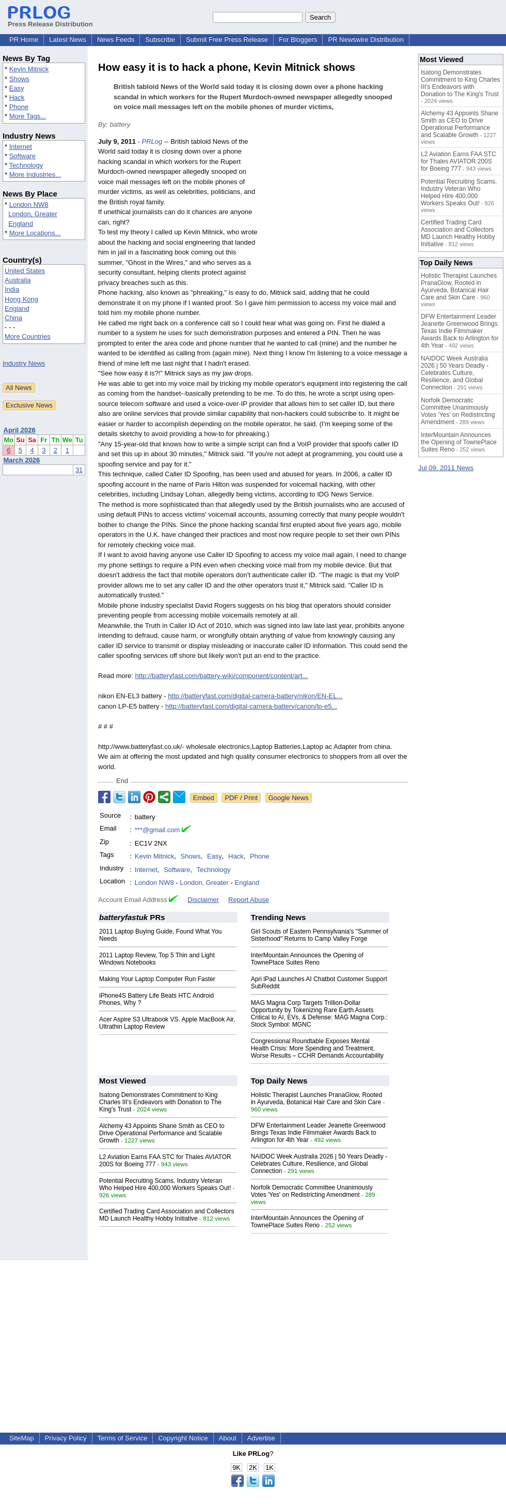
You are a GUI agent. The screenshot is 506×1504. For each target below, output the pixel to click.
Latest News (67, 39)
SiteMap (21, 1438)
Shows (19, 79)
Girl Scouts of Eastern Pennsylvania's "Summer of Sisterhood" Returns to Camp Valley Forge (319, 935)
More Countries (28, 336)
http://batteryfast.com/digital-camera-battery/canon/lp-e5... (251, 706)
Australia (18, 280)
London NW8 (29, 204)
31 (79, 470)
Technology (26, 165)
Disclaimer (203, 900)
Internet (20, 147)
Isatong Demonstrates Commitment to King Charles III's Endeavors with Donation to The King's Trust (160, 1102)
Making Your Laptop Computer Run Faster (157, 979)
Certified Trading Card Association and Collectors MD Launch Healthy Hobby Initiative (166, 1215)
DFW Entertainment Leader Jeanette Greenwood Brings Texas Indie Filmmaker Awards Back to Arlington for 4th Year (318, 1133)
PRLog (152, 141)
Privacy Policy (66, 1438)
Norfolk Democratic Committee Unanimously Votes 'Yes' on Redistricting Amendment (312, 1191)
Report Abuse (248, 900)
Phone (19, 107)
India (12, 289)
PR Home (23, 39)
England (20, 224)
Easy (16, 88)
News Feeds (115, 39)
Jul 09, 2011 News (445, 468)
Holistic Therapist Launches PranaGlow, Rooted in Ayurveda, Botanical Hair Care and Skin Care (317, 1098)
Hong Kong (21, 299)
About (227, 1438)
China (13, 318)
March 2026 (22, 460)
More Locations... (35, 233)
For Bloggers (298, 39)
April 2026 (20, 430)
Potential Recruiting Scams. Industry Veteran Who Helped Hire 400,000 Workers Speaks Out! (165, 1184)
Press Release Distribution (50, 20)
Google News (288, 798)
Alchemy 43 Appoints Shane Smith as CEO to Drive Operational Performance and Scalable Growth (162, 1133)
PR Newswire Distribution (366, 39)
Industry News (24, 363)
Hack (17, 97)
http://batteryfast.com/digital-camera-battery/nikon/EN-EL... (255, 696)
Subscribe (160, 39)
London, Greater (32, 214)
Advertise (261, 1438)
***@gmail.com (157, 830)
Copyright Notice (183, 1438)
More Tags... (27, 116)
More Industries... (35, 174)
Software (22, 156)
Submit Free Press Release (227, 39)
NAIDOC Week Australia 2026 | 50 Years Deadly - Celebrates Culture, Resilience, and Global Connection (319, 1164)
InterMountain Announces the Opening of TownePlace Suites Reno (307, 959)
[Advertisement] (336, 212)
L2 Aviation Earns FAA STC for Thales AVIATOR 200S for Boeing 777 (458, 161)
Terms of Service (123, 1438)
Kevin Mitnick (29, 69)
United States (25, 271)
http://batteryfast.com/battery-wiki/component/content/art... (221, 676)
